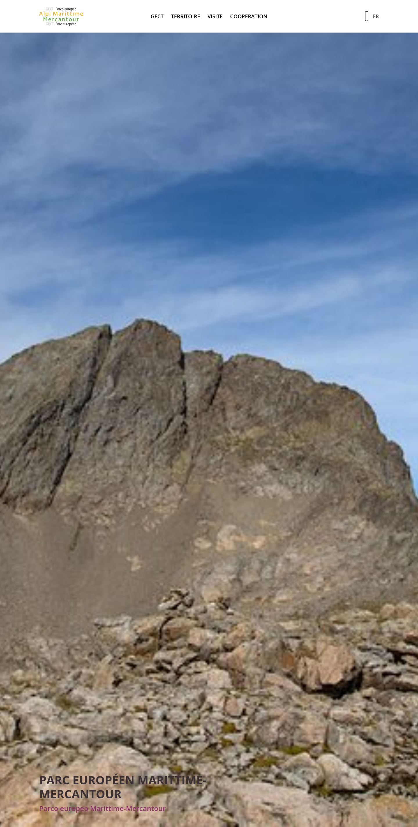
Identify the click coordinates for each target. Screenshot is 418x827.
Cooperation (248, 16)
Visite (215, 16)
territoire (185, 16)
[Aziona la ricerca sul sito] (366, 16)
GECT (157, 16)
